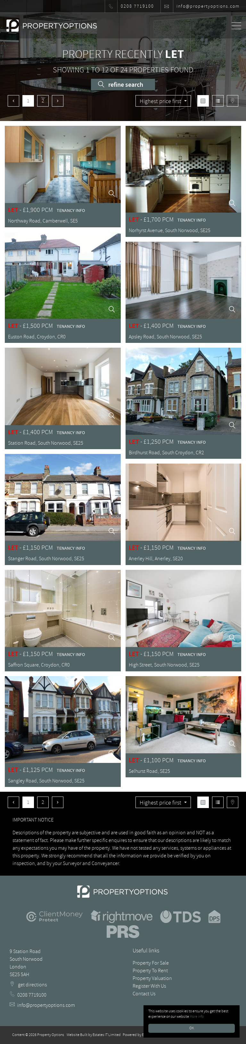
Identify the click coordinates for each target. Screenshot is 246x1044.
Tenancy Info (71, 210)
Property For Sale (151, 963)
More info (197, 1016)
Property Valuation (152, 978)
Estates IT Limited (107, 1034)
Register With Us (149, 986)
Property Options (50, 1034)
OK (191, 1028)
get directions (28, 985)
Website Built (77, 1034)
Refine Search (120, 84)
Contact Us (144, 994)
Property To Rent (150, 970)
